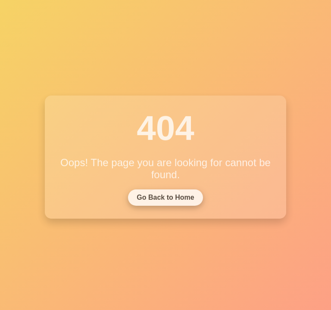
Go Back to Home (165, 198)
